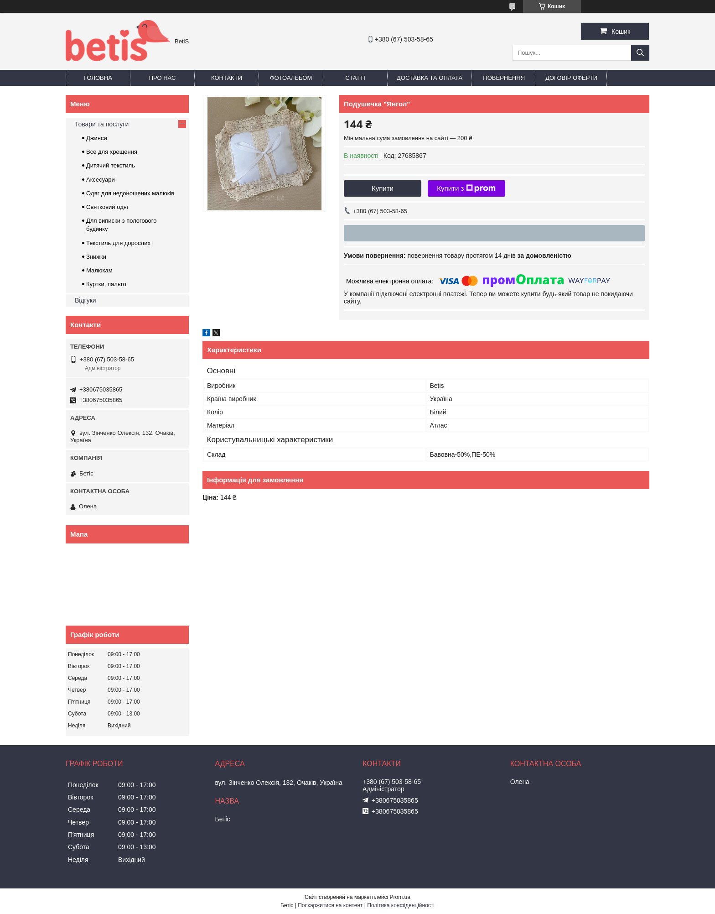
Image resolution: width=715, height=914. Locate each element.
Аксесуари (100, 179)
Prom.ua (400, 897)
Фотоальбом (291, 77)
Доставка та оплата (429, 77)
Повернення (504, 77)
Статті (355, 77)
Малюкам (99, 270)
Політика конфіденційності (401, 905)
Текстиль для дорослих (118, 243)
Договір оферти (571, 77)
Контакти (226, 77)
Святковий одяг (107, 207)
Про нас (162, 77)
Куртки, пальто (106, 284)
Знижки (96, 256)
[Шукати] (640, 53)
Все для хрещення (111, 151)
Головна (98, 77)
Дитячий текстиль (110, 165)
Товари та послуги (102, 124)
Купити (383, 188)
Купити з (466, 188)
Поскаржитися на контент (330, 905)
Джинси (96, 138)
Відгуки (85, 300)
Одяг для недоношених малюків (130, 193)
